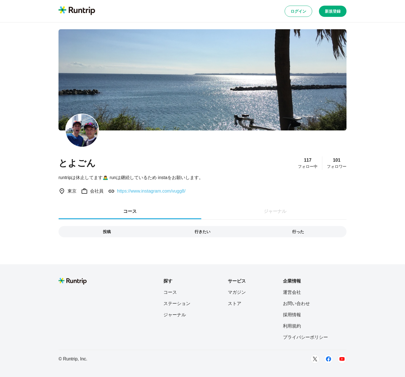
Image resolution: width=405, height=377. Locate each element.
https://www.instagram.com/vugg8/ (151, 191)
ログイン (298, 11)
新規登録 (333, 11)
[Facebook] (328, 359)
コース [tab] (130, 211)
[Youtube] (342, 359)
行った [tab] (298, 231)
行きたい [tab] (202, 231)
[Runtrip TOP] (76, 11)
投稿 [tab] (107, 231)
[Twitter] (315, 359)
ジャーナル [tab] (275, 211)
